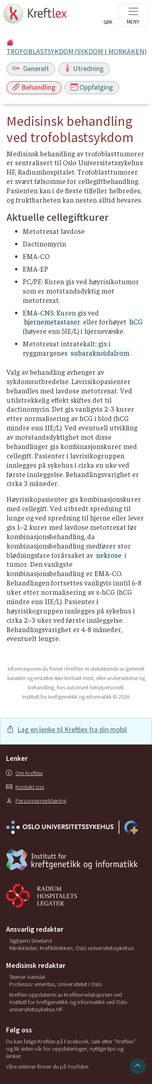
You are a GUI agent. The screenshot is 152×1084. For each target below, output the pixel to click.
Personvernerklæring (36, 800)
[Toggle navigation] (133, 14)
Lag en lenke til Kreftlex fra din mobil (72, 729)
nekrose (109, 555)
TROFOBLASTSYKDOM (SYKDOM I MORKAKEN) (76, 51)
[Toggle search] (107, 17)
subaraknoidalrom (100, 352)
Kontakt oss (25, 786)
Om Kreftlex (24, 773)
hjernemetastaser (52, 321)
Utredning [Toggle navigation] (84, 68)
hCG (136, 321)
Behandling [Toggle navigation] (34, 87)
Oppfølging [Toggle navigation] (92, 87)
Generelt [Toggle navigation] (31, 68)
